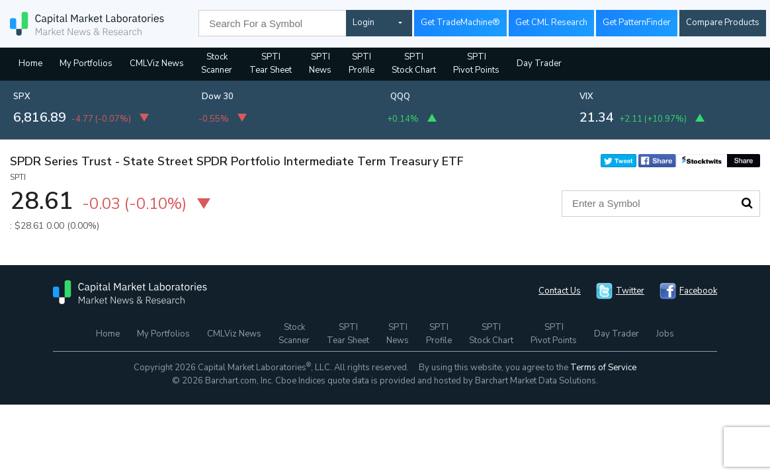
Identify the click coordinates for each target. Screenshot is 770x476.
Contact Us (559, 291)
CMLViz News (157, 63)
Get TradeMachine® (460, 22)
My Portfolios (86, 63)
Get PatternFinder (637, 22)
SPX (21, 96)
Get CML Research (551, 22)
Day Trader (539, 63)
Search (747, 203)
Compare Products (722, 22)
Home (30, 63)
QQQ (400, 96)
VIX (586, 96)
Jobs (665, 334)
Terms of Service (603, 368)
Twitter (630, 291)
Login (363, 22)
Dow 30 (218, 96)
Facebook (698, 291)
